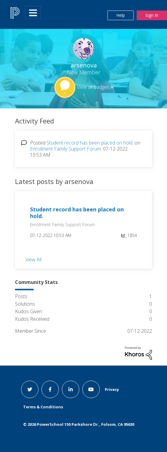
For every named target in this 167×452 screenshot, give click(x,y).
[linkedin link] (70, 389)
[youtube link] (91, 389)
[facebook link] (50, 389)
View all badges (93, 87)
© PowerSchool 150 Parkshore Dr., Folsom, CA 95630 (78, 424)
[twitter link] (29, 389)
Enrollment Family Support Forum (65, 148)
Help (120, 15)
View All (33, 259)
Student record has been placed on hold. (90, 142)
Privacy (112, 389)
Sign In (151, 15)
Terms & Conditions (43, 407)
